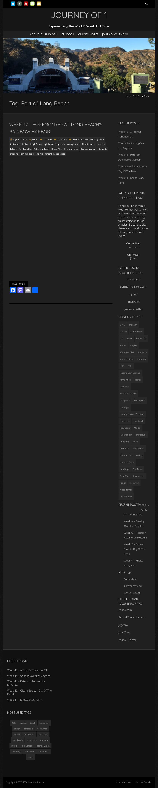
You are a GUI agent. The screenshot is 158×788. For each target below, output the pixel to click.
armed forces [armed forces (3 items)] (136, 331)
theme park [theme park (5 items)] (138, 476)
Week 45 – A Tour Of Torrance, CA (27, 670)
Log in (129, 572)
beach (33, 722)
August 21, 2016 (20, 139)
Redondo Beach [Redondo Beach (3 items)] (127, 462)
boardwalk (77, 139)
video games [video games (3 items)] (126, 489)
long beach (60, 144)
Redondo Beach (43, 745)
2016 (14, 722)
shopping (14, 154)
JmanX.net (134, 301)
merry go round (73, 144)
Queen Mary (56, 149)
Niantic (85, 144)
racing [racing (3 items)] (139, 455)
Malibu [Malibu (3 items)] (137, 427)
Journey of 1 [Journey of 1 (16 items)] (139, 400)
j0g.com (133, 294)
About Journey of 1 (44, 34)
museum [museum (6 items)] (124, 441)
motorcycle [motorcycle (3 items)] (141, 434)
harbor (25, 144)
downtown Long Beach (94, 139)
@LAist (134, 258)
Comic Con (44, 722)
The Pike (39, 154)
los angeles (31, 740)
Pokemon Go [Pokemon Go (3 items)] (126, 455)
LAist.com (133, 247)
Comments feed (133, 586)
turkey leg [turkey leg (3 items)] (134, 482)
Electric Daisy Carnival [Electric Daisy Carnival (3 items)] (130, 372)
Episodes (67, 34)
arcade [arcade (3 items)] (123, 331)
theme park (43, 751)
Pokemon (101, 144)
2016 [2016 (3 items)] (122, 324)
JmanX (34, 139)
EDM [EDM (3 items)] (130, 366)
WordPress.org (132, 592)
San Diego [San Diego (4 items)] (124, 469)
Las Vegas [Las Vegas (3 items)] (124, 407)
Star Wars (29, 751)
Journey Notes (88, 34)
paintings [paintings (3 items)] (124, 448)
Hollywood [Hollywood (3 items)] (125, 400)
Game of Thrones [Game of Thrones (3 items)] (128, 393)
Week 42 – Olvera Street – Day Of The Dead (135, 549)
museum (44, 740)
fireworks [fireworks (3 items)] (124, 386)
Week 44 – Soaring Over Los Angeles (28, 676)
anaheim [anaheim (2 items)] (133, 324)
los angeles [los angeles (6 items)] (125, 427)
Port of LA (27, 149)
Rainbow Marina (87, 149)
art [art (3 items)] (121, 338)
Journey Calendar (115, 34)
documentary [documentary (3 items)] (126, 359)
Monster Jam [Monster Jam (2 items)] (126, 434)
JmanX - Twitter (134, 309)
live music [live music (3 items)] (125, 421)
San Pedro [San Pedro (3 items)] (137, 469)
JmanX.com (133, 279)
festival (17, 734)
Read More (18, 284)
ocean (93, 144)
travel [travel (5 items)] (123, 482)
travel (30, 757)
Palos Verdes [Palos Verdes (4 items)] (138, 448)
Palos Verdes (26, 745)
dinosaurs (28, 728)
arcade (23, 722)
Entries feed (130, 579)
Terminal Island (27, 154)
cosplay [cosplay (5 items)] (133, 345)
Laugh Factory (36, 144)
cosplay (17, 728)
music (14, 745)
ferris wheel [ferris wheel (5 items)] (125, 379)
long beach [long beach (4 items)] (138, 421)
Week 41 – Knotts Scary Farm (24, 699)
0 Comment (62, 139)
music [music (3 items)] (135, 441)
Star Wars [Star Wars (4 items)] (124, 476)
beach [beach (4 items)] (130, 338)
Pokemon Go (15, 149)
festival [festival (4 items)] (138, 379)
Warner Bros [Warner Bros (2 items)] (126, 496)
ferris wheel (15, 144)
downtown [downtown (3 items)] (141, 359)
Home (128, 96)
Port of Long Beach (41, 149)
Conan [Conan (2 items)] (123, 345)
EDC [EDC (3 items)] (122, 366)
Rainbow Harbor (71, 149)
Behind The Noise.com (133, 286)
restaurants (102, 149)
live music (43, 734)
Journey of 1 (29, 734)
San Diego (16, 751)
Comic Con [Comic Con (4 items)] (141, 338)
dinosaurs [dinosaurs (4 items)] (142, 352)
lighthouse (48, 144)
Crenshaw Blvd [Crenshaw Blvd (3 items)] (127, 352)
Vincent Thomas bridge (55, 154)
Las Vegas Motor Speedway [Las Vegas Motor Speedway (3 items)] (132, 414)
